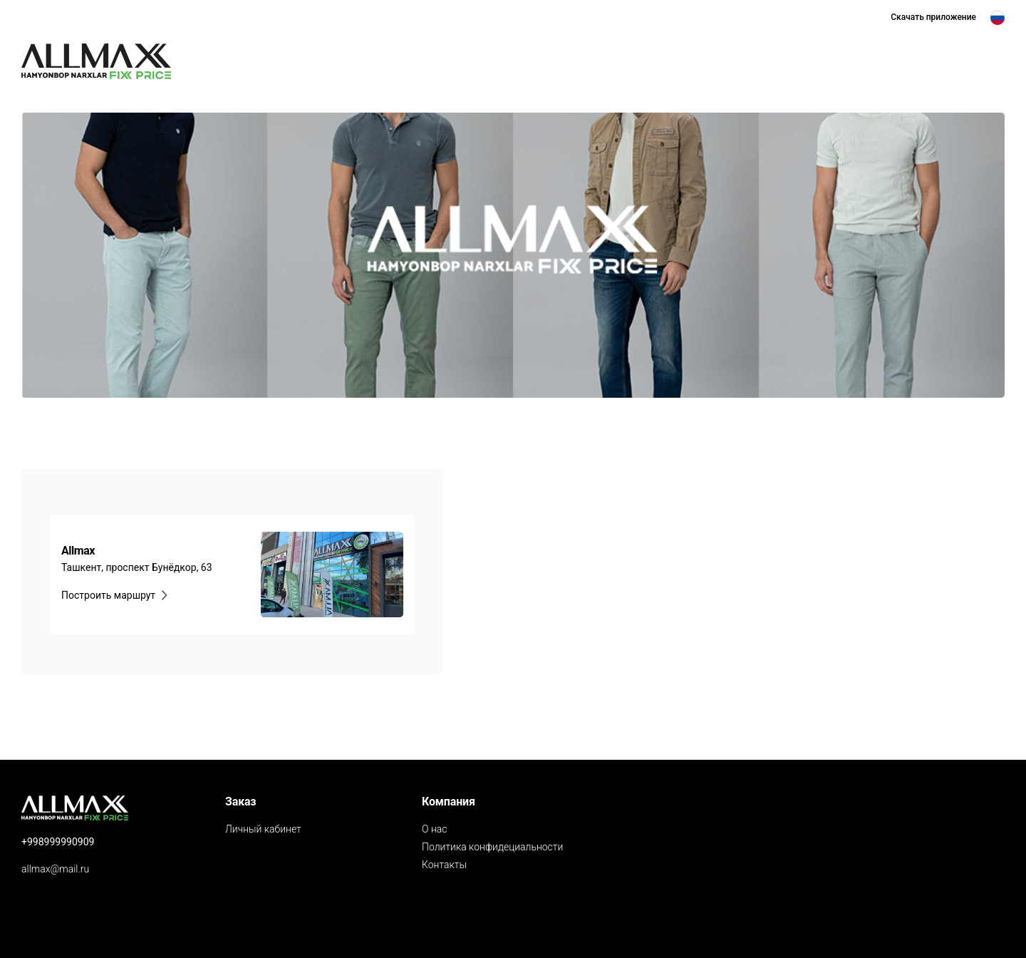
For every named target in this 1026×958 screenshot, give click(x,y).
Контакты (444, 864)
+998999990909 (57, 842)
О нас (434, 829)
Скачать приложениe (933, 17)
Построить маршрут (116, 595)
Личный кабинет (263, 829)
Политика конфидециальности (492, 847)
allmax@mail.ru (55, 869)
